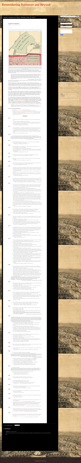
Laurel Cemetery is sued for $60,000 (19, 416)
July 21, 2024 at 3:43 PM (12, 431)
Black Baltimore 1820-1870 (38, 104)
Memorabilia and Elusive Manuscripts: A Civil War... (69, 60)
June (63, 51)
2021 (62, 64)
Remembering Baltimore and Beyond (26, 4)
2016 (62, 39)
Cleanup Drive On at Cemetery (18, 401)
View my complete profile (64, 76)
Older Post (56, 453)
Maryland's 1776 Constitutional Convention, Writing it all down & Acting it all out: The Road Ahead (64, 84)
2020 (62, 45)
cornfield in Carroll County (19, 100)
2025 (62, 70)
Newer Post (4, 453)
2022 (62, 65)
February (63, 48)
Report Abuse (62, 78)
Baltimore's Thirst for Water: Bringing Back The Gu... (69, 57)
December (63, 62)
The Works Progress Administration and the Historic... (69, 58)
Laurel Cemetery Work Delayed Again (19, 411)
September (63, 54)
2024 (62, 68)
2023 (62, 67)
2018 (62, 42)
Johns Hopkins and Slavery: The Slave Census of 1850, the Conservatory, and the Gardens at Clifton (68, 90)
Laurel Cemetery (19, 109)
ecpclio (62, 74)
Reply (6, 434)
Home (30, 453)
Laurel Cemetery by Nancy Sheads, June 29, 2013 (69, 55)
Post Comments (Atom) (9, 455)
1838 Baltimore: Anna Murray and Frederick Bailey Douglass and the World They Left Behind (71, 93)
